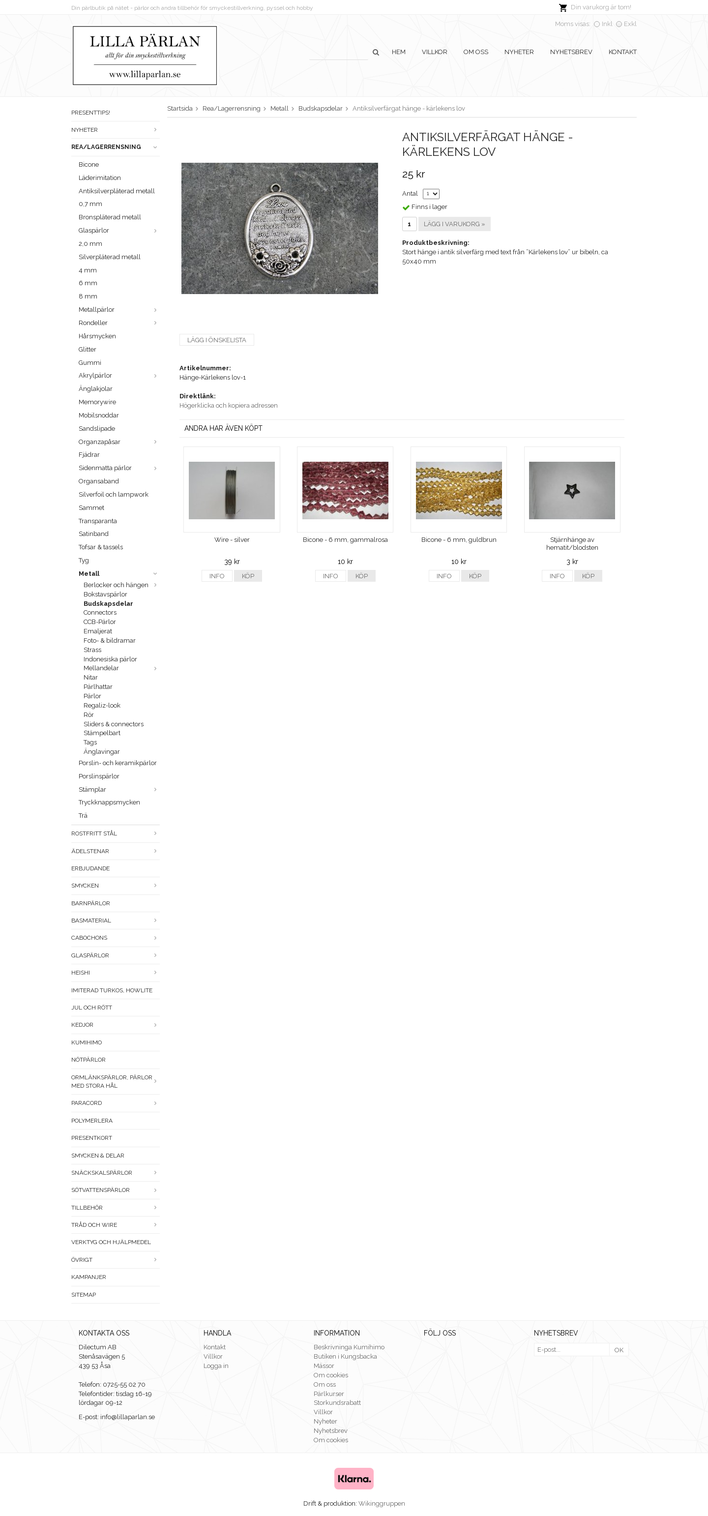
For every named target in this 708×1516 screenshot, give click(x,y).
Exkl (630, 24)
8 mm (88, 296)
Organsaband (99, 481)
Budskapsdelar (108, 603)
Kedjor (115, 1024)
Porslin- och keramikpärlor (118, 763)
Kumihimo (86, 1042)
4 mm (88, 270)
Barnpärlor (90, 903)
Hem (399, 52)
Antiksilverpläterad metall (117, 191)
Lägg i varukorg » (454, 224)
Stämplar (119, 789)
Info (217, 576)
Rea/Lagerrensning (115, 147)
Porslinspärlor (99, 776)
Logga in (216, 1365)
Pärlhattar (98, 686)
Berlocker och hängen (122, 585)
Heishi (115, 972)
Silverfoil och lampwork (113, 494)
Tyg (84, 560)
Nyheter (519, 52)
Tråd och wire (115, 1224)
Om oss (476, 52)
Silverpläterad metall (110, 257)
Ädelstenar (115, 851)
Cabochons (115, 937)
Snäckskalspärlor (115, 1172)
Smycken (115, 885)
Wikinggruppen (381, 1503)
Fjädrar (89, 454)
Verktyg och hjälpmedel (111, 1242)
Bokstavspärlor (105, 594)
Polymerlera (92, 1120)
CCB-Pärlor (100, 621)
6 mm (88, 283)
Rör (89, 714)
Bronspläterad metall (110, 217)
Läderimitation (100, 177)
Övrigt (115, 1259)
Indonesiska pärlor (110, 659)
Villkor (434, 52)
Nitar (91, 677)
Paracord (115, 1103)
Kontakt (623, 52)
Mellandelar (122, 668)
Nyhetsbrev (571, 52)
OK (619, 1350)
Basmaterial (115, 920)
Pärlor (92, 696)
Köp (248, 576)
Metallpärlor (119, 309)
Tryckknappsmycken (109, 802)
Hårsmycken (97, 336)
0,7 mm (90, 204)
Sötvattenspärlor (115, 1190)
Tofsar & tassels (101, 547)
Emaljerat (98, 631)
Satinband (94, 533)
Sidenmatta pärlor (119, 468)
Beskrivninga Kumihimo (349, 1347)
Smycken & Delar (97, 1155)
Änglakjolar (96, 388)
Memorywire (97, 402)
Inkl (607, 24)
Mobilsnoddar (99, 415)
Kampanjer (88, 1277)
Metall (119, 573)
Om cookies (331, 1375)
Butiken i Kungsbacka (345, 1356)
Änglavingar (102, 751)
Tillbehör (115, 1207)
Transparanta (98, 521)
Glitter (87, 349)
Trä (83, 815)
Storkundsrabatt (337, 1402)
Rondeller (119, 323)
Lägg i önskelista (216, 340)
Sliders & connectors (114, 724)
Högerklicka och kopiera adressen (228, 405)
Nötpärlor (88, 1059)
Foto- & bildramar (110, 640)
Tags (90, 742)
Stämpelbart (102, 733)
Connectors (100, 612)
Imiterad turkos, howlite (111, 990)
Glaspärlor (119, 230)
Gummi (90, 362)
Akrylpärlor (119, 375)
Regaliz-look (102, 705)
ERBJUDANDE (90, 868)
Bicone (89, 164)
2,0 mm (90, 243)
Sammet (91, 507)
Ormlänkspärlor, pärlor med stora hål (115, 1081)
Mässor (324, 1365)
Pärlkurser (329, 1393)
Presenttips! (90, 112)
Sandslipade (97, 428)
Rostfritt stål (115, 833)
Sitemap (83, 1294)
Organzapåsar (119, 442)
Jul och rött (91, 1007)
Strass (92, 650)
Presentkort (91, 1137)
